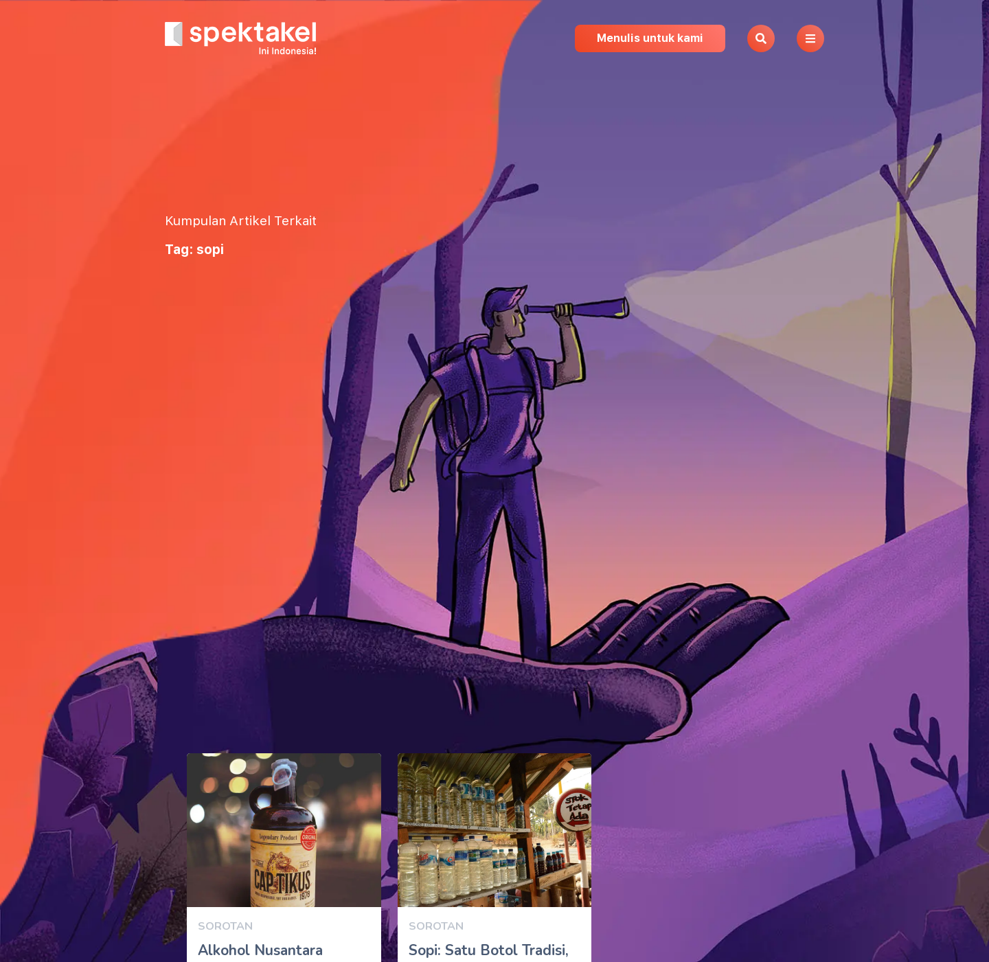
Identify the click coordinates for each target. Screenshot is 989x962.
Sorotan (225, 926)
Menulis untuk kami (650, 38)
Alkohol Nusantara (260, 950)
